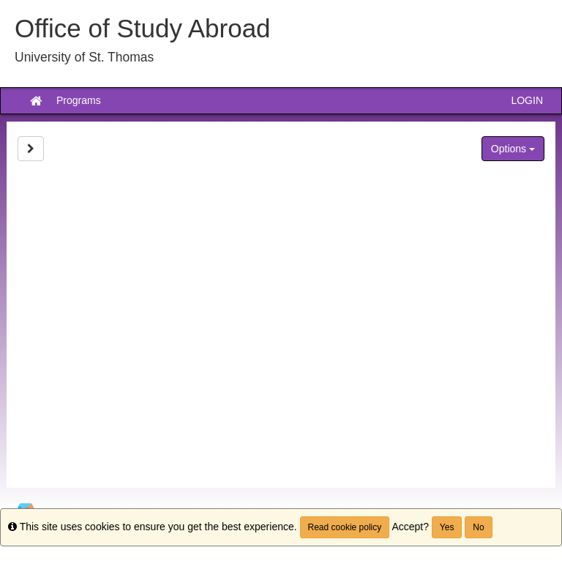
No (478, 527)
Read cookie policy (345, 527)
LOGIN (527, 100)
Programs (78, 100)
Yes (447, 527)
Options (513, 149)
